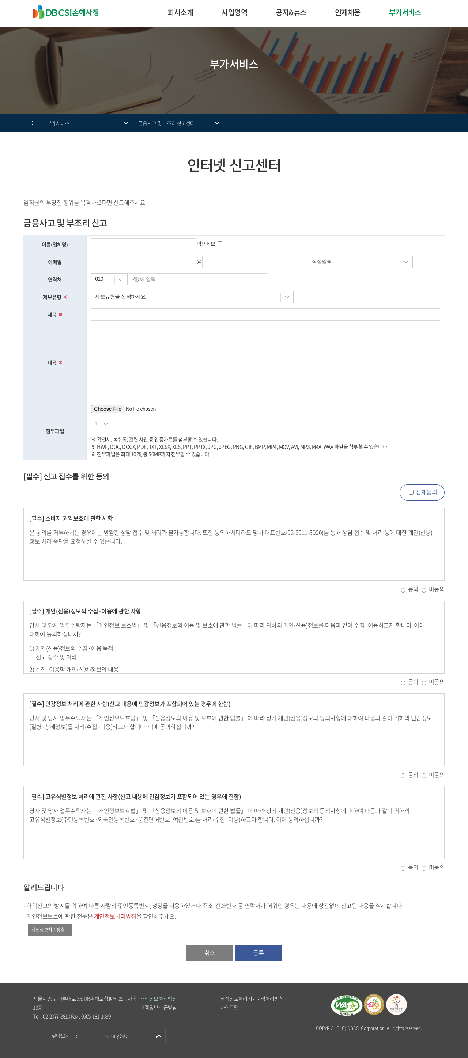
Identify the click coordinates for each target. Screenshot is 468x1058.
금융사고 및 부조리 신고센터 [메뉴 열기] (166, 123)
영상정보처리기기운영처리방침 (251, 998)
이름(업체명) (55, 244)
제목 (55, 314)
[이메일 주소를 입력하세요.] (254, 262)
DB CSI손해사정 (69, 12)
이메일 (55, 261)
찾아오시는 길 (66, 1035)
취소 (209, 952)
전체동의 (426, 491)
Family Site (116, 1035)
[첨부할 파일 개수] (102, 424)
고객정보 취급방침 (158, 1007)
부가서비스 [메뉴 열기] (58, 123)
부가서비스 (405, 12)
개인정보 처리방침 (158, 998)
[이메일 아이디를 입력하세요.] (143, 262)
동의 (413, 588)
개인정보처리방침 (48, 929)
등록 (258, 952)
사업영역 (234, 12)
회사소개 (180, 12)
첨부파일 (55, 430)
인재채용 (348, 12)
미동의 (437, 588)
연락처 (55, 279)
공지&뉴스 (291, 12)
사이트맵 (229, 1007)
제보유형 (55, 296)
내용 (55, 362)
